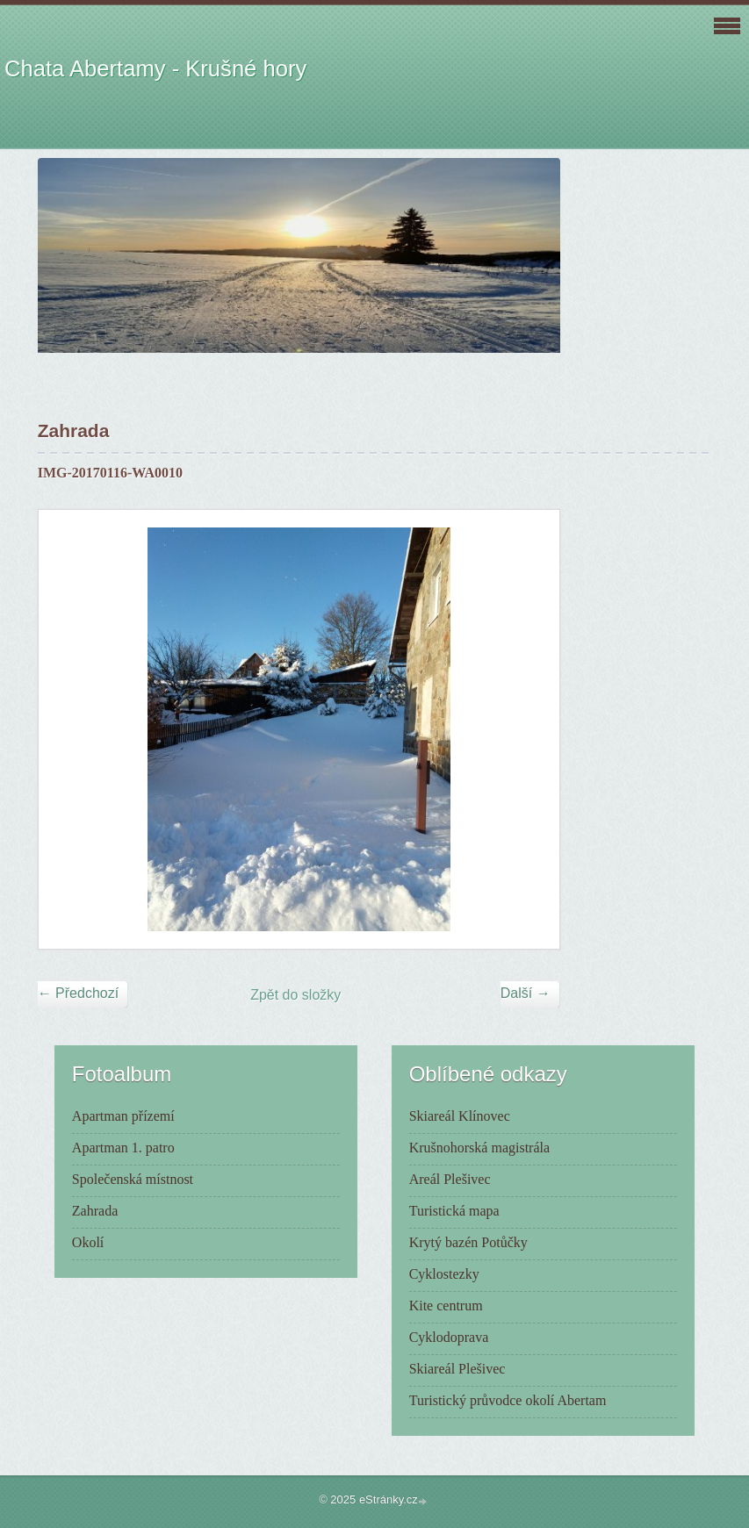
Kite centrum (446, 1305)
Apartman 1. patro (123, 1147)
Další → (526, 993)
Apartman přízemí (123, 1115)
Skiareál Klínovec (459, 1115)
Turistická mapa (454, 1210)
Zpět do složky (295, 994)
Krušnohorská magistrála (479, 1147)
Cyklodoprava (449, 1337)
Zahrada (95, 1210)
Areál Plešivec (450, 1179)
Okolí (88, 1242)
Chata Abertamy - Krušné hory (155, 68)
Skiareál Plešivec (457, 1368)
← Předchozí (78, 993)
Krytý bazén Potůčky (468, 1242)
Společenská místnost (132, 1179)
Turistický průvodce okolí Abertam (508, 1400)
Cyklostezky (444, 1273)
